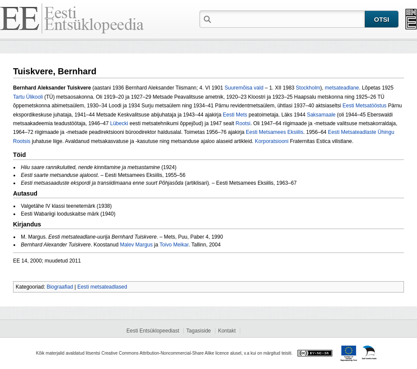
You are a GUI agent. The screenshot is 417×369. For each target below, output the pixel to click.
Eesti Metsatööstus (364, 106)
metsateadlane (342, 88)
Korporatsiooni (271, 141)
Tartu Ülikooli (28, 97)
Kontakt (227, 331)
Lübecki (119, 123)
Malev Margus (136, 245)
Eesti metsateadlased (102, 287)
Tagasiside (198, 331)
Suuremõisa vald (244, 88)
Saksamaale (321, 115)
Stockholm (308, 88)
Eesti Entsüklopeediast (152, 331)
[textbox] (288, 19)
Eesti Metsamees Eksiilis (274, 132)
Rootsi (242, 123)
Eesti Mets (235, 115)
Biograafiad (59, 287)
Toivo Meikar (174, 245)
